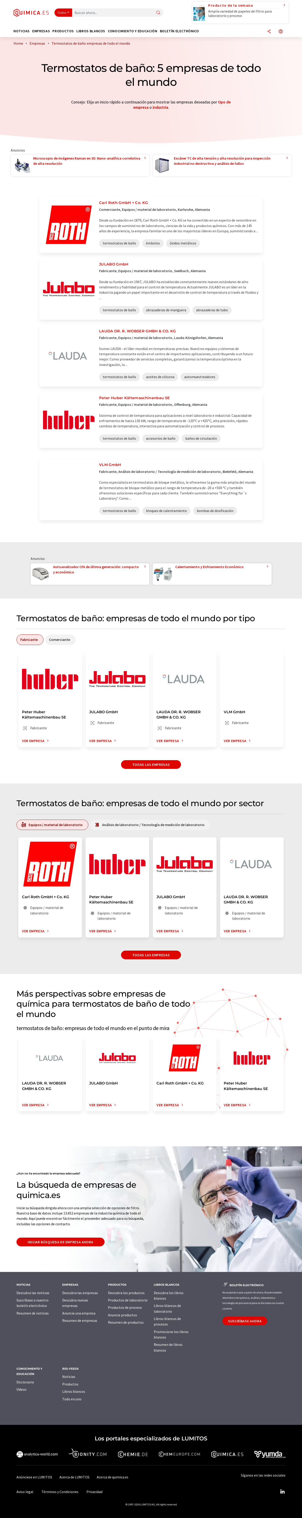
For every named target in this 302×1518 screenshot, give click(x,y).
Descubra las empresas (80, 1292)
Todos (62, 13)
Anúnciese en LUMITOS (34, 1477)
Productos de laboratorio (128, 1300)
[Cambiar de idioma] (281, 31)
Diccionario (25, 1382)
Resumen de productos (126, 1322)
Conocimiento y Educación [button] (132, 31)
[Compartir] (269, 31)
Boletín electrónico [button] (179, 31)
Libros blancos (73, 1391)
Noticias (68, 1376)
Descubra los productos (126, 1292)
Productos (70, 1384)
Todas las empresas (151, 764)
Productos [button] (63, 31)
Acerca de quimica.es (112, 1477)
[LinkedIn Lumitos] (282, 1491)
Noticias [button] (21, 31)
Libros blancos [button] (90, 31)
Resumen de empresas (79, 1320)
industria (160, 107)
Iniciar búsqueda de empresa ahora (60, 1242)
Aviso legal (24, 1491)
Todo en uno (71, 1399)
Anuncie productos (122, 1315)
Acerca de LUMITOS (74, 1477)
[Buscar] (158, 13)
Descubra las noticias (32, 1292)
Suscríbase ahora (245, 1321)
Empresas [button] (41, 31)
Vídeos (21, 1389)
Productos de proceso (125, 1307)
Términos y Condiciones (59, 1491)
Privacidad (94, 1491)
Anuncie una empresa (78, 1313)
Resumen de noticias (32, 1313)
